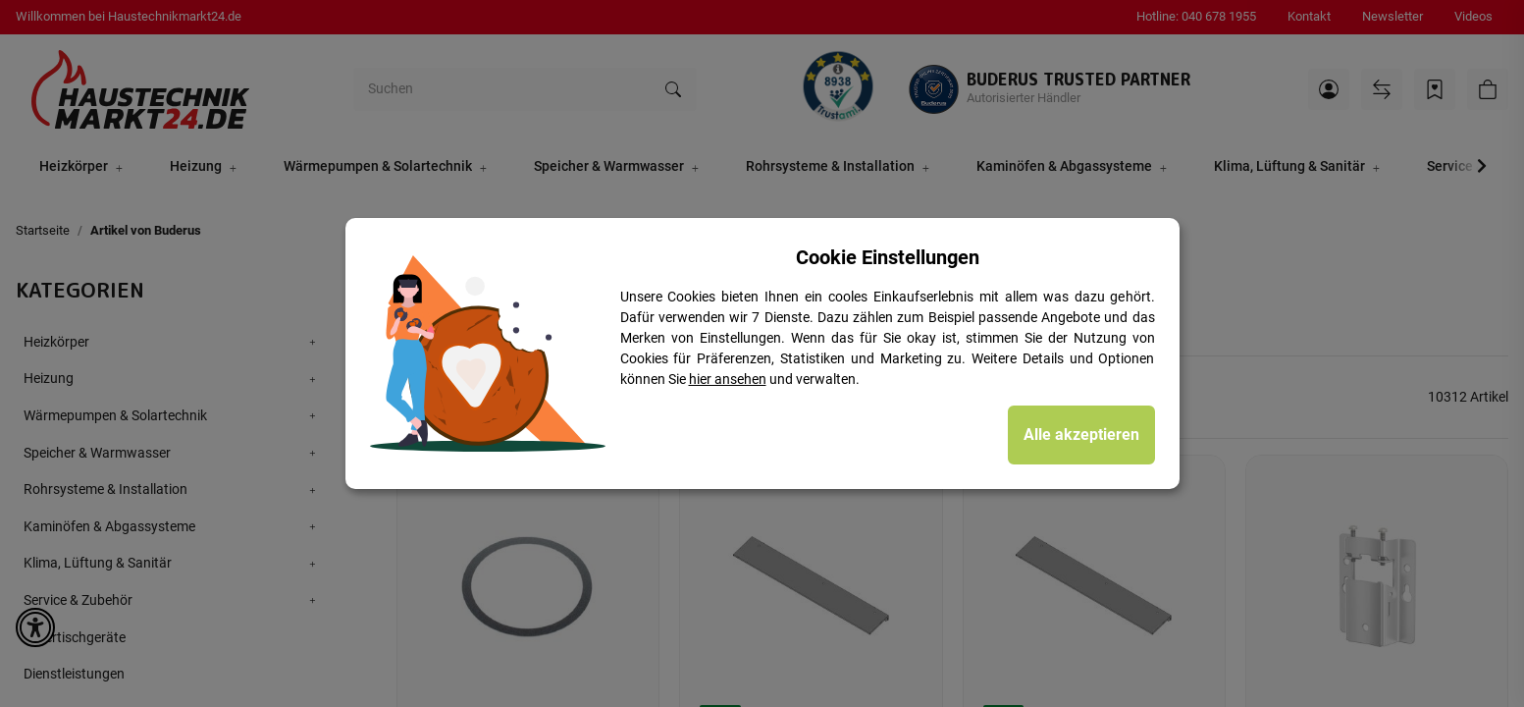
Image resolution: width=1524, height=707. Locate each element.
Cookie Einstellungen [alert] (887, 257)
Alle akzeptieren (1081, 434)
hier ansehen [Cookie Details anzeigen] (727, 379)
